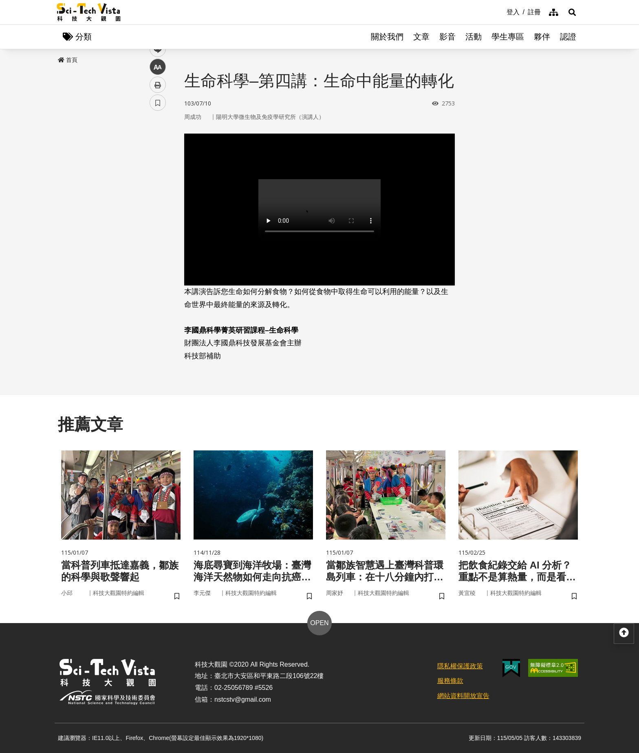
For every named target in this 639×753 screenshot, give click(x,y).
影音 (447, 36)
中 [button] (157, 209)
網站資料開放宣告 (463, 695)
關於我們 (387, 36)
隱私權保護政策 (460, 666)
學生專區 (507, 36)
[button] (572, 12)
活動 (473, 36)
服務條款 (450, 680)
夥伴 (542, 36)
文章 (421, 36)
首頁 (67, 60)
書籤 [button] (158, 245)
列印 (158, 227)
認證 (568, 36)
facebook (158, 155)
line (155, 191)
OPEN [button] (319, 622)
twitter (158, 173)
